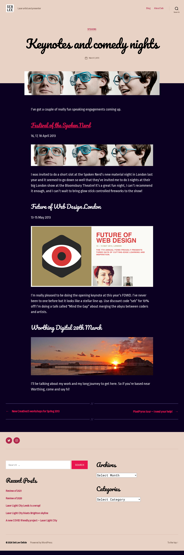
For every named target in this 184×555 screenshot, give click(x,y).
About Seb (158, 10)
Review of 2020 (14, 502)
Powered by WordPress (41, 547)
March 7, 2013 (94, 62)
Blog (148, 10)
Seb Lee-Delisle (20, 547)
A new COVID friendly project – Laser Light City (31, 524)
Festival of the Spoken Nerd (63, 129)
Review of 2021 (14, 495)
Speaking (91, 34)
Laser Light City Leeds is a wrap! (23, 510)
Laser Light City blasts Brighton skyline (27, 517)
